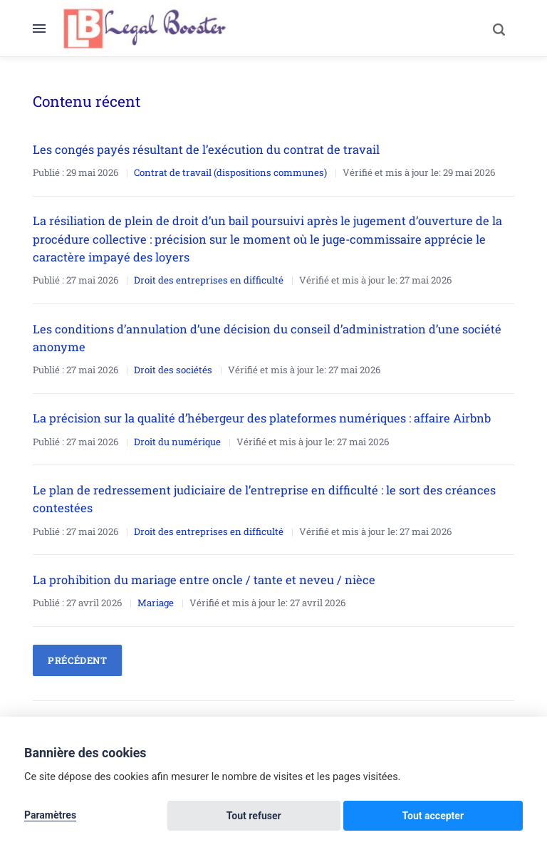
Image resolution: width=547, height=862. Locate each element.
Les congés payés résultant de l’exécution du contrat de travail (206, 149)
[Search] (493, 28)
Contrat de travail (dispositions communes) (230, 171)
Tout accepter (477, 816)
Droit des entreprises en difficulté (208, 278)
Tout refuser (384, 816)
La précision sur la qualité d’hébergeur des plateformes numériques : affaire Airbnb (262, 415)
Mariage (155, 599)
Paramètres (50, 816)
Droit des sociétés (173, 367)
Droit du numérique (177, 438)
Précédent (77, 656)
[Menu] (46, 28)
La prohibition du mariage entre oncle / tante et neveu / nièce (204, 576)
